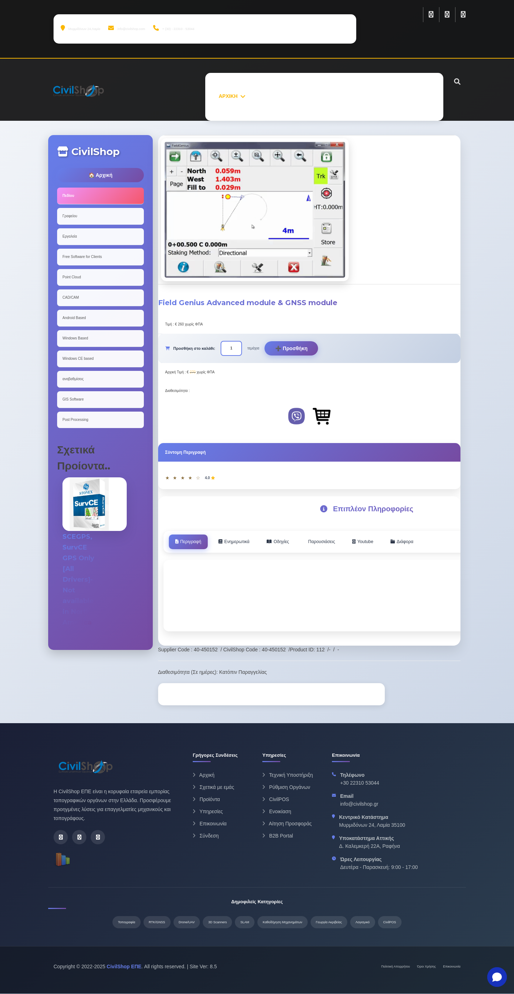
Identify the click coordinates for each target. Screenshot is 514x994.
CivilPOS (275, 800)
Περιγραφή (191, 542)
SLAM (244, 922)
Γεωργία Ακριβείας (329, 922)
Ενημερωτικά (241, 542)
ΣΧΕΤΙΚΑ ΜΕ (266, 96)
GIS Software (73, 399)
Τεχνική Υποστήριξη (287, 776)
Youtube (384, 542)
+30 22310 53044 (359, 783)
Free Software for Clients (82, 257)
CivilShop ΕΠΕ (124, 967)
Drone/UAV (187, 922)
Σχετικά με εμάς (213, 788)
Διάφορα (427, 542)
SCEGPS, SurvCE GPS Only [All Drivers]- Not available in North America (79, 579)
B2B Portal (277, 836)
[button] (497, 977)
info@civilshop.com (126, 28)
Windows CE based (78, 359)
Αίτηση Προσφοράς (287, 824)
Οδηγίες (290, 542)
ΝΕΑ (378, 96)
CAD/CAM (70, 297)
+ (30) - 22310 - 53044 (173, 28)
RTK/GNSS (157, 922)
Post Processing (75, 420)
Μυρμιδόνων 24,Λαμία (80, 28)
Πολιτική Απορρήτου (395, 967)
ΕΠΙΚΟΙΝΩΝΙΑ (413, 96)
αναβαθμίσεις (73, 379)
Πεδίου (68, 196)
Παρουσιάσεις (338, 542)
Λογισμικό (363, 922)
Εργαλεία (69, 236)
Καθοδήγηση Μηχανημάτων (282, 922)
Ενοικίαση (276, 812)
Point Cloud (71, 277)
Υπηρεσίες (208, 812)
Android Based (74, 318)
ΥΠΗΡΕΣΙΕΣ (346, 96)
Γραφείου (69, 216)
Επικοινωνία (210, 824)
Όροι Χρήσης (426, 967)
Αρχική (204, 776)
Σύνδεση (206, 836)
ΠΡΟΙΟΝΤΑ (306, 96)
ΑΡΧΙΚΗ (228, 96)
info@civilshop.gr (359, 804)
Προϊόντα (206, 800)
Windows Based (75, 338)
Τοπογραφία (126, 922)
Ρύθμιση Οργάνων (286, 788)
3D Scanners (217, 922)
